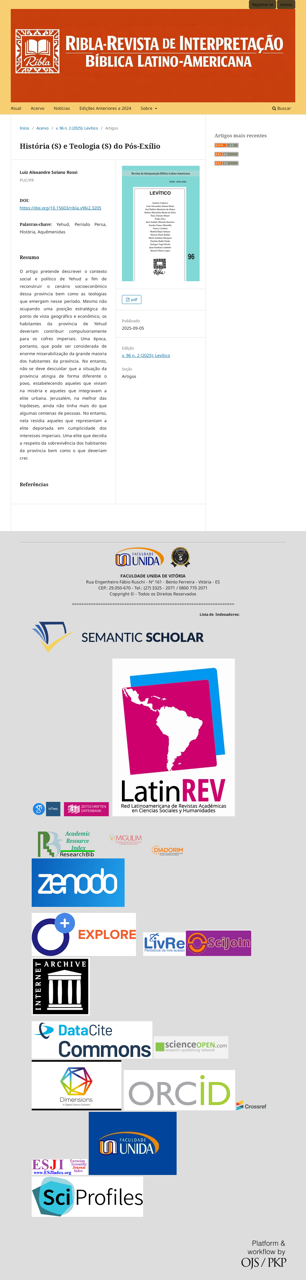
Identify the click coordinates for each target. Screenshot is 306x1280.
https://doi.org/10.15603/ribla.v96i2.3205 (60, 208)
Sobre (147, 108)
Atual (16, 108)
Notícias (62, 108)
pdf (133, 299)
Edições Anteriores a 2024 (105, 108)
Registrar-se (262, 4)
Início (24, 128)
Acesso (286, 4)
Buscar (281, 108)
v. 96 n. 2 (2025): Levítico (77, 128)
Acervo (37, 108)
